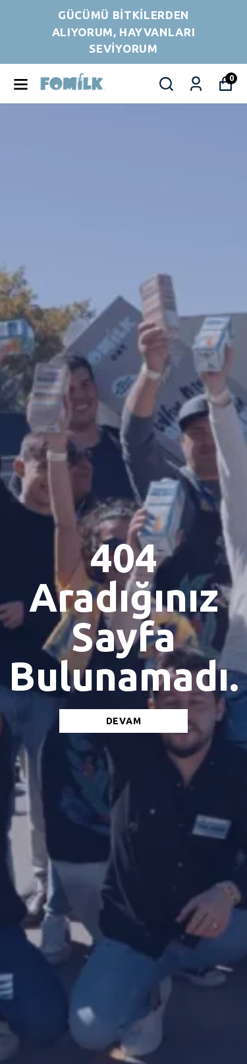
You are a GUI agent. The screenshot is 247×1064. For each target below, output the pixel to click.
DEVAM (124, 721)
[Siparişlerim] (196, 84)
